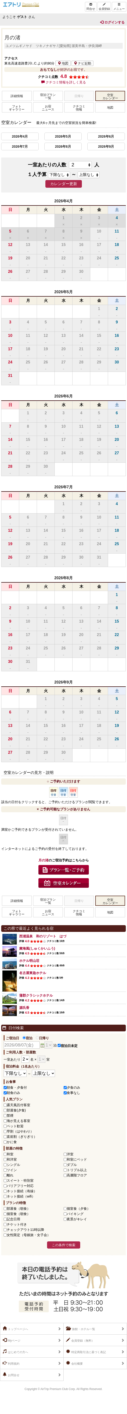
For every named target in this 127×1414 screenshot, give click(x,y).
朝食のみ (13, 1093)
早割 (20, 1131)
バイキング (75, 1214)
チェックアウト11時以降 (25, 1230)
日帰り (42, 1038)
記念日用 (13, 1219)
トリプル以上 (77, 1170)
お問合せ (11, 1375)
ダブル (72, 1165)
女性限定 (28, 1235)
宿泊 (27, 1038)
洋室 (70, 1154)
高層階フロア (77, 1175)
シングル (13, 1165)
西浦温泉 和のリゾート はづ (42, 936)
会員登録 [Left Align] (104, 7)
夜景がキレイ (77, 1219)
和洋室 (12, 1159)
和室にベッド (77, 1159)
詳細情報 (17, 96)
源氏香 (24, 1008)
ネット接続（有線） (22, 1191)
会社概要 (74, 1363)
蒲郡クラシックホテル (36, 995)
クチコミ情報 (79, 108)
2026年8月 (63, 146)
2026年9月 (106, 146)
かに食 (12, 1142)
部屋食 (18, 1208)
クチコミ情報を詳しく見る (63, 82)
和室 (10, 1154)
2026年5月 (63, 136)
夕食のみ (73, 1087)
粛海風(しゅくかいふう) (37, 948)
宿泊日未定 (68, 1046)
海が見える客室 (18, 1121)
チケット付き (17, 1224)
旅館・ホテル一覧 (80, 1328)
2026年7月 (20, 146)
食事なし (73, 1093)
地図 (63, 63)
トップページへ (15, 1328)
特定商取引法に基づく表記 (86, 1352)
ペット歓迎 (15, 1126)
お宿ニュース (48, 108)
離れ (10, 1175)
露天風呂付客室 (18, 1105)
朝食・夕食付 (17, 1087)
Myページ (11, 1340)
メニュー (119, 7)
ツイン (12, 1170)
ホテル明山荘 (29, 961)
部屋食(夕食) (16, 1110)
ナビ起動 (82, 63)
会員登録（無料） (80, 1340)
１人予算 (37, 174)
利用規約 (11, 1363)
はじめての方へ (15, 1352)
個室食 (78, 1208)
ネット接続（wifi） (21, 1196)
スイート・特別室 (20, 1180)
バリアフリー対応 (20, 1186)
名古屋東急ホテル (32, 973)
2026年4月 (20, 136)
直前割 (22, 1137)
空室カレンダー (110, 96)
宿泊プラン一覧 (48, 96)
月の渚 (12, 38)
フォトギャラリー (16, 108)
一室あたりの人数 (63, 165)
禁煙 (10, 1115)
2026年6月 (106, 136)
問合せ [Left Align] (90, 7)
